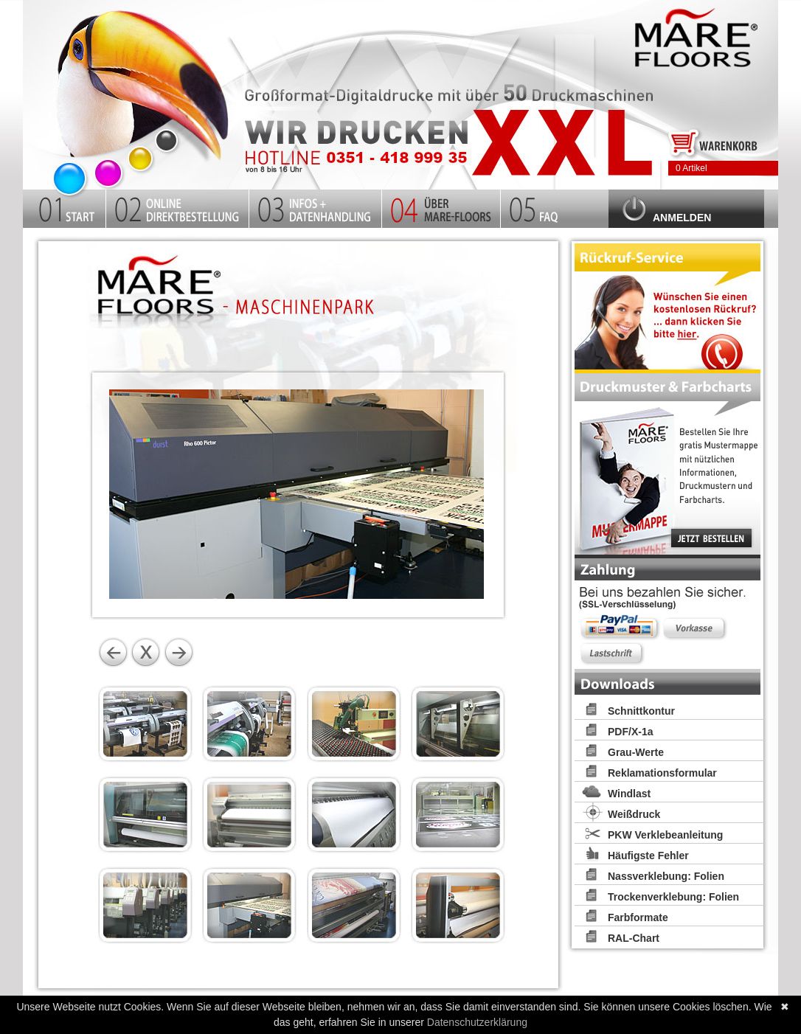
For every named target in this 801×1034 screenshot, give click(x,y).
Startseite (141, 90)
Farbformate (638, 917)
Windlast (629, 793)
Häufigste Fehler (648, 855)
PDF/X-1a (630, 732)
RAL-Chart (633, 938)
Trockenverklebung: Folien (673, 897)
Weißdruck (634, 814)
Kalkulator (177, 206)
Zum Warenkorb (714, 141)
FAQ (554, 206)
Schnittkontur (641, 711)
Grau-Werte (636, 752)
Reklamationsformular (662, 773)
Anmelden (682, 217)
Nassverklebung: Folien (666, 876)
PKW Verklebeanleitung (665, 835)
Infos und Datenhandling (315, 206)
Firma (441, 206)
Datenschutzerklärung (477, 1022)
